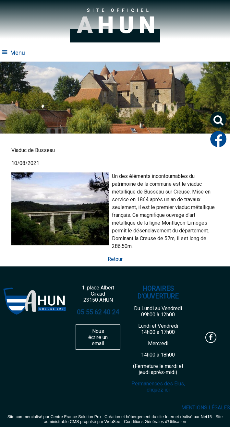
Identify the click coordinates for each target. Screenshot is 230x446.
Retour (115, 259)
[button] (218, 120)
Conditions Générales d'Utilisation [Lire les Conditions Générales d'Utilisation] (155, 421)
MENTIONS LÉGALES (205, 408)
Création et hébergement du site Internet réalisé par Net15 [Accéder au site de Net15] (158, 416)
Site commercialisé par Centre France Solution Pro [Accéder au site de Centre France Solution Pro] (54, 416)
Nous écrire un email (98, 337)
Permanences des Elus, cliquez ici (158, 387)
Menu (17, 52)
